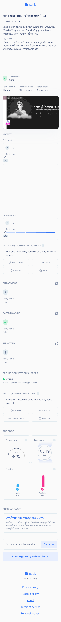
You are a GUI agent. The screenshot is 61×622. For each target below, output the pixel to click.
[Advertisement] (30, 63)
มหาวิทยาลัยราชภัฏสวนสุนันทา (24, 518)
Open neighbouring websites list (30, 556)
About (30, 600)
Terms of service (30, 607)
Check (49, 544)
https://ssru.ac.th (11, 21)
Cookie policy (30, 593)
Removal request (30, 613)
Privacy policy (30, 587)
